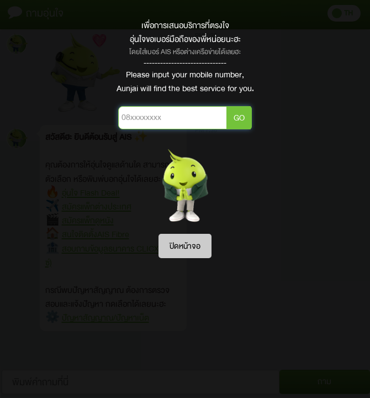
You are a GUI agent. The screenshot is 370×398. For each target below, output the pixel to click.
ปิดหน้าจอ (185, 246)
